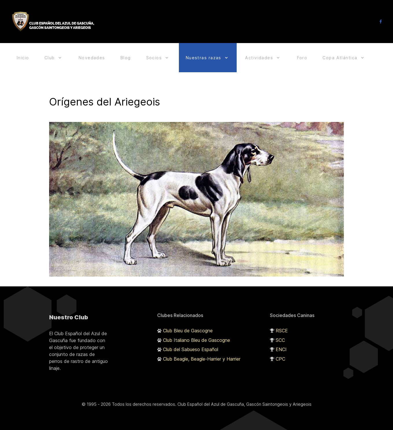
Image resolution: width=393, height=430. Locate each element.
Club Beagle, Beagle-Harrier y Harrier (201, 356)
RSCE (282, 327)
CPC (280, 356)
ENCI (281, 346)
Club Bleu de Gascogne (188, 327)
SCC (280, 337)
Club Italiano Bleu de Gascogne (196, 337)
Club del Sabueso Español (190, 346)
